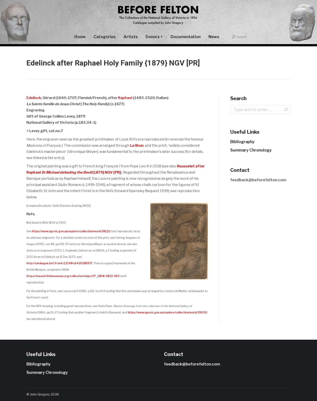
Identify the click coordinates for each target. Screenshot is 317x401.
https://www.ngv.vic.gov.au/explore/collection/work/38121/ (71, 231)
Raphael (125, 98)
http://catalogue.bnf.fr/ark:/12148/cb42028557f (59, 263)
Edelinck (33, 98)
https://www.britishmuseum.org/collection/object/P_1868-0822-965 (73, 276)
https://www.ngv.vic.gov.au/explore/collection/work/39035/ (167, 312)
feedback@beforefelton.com (258, 180)
